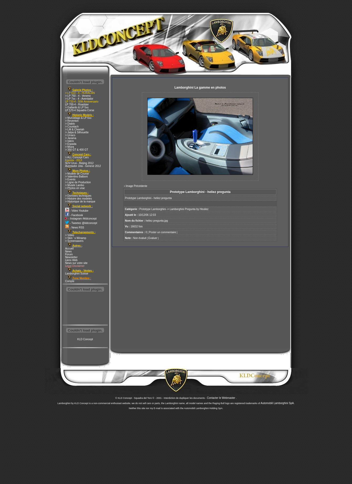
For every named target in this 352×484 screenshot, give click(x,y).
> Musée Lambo (74, 185)
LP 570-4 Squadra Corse (79, 110)
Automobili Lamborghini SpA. (277, 403)
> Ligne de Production (78, 182)
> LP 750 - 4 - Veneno (78, 95)
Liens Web (71, 260)
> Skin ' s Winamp (75, 238)
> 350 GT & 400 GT (76, 149)
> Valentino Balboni (76, 176)
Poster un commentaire (162, 232)
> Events (70, 179)
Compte (69, 281)
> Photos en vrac (75, 188)
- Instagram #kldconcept (81, 218)
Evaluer (152, 238)
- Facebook (74, 215)
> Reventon (72, 120)
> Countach (72, 126)
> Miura (69, 146)
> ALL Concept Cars (77, 157)
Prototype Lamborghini (152, 209)
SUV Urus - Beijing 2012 (79, 163)
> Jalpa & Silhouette (77, 132)
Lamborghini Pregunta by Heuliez (189, 209)
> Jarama (70, 138)
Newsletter (71, 257)
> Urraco (70, 135)
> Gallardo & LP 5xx (77, 107)
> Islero (69, 141)
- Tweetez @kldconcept (81, 223)
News (68, 251)
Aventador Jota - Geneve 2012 (83, 166)
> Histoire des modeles (78, 198)
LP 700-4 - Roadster (77, 104)
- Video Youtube (76, 210)
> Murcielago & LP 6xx (78, 117)
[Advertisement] (85, 308)
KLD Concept (85, 339)
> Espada (70, 143)
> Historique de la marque (80, 201)
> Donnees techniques (78, 195)
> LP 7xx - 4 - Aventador (79, 98)
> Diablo (70, 123)
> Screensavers (74, 241)
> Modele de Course (77, 173)
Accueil (69, 248)
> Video (69, 235)
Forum (69, 254)
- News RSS (74, 227)
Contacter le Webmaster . (222, 397)
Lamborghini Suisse (76, 273)
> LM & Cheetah (74, 129)
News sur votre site (76, 263)
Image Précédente (136, 186)
